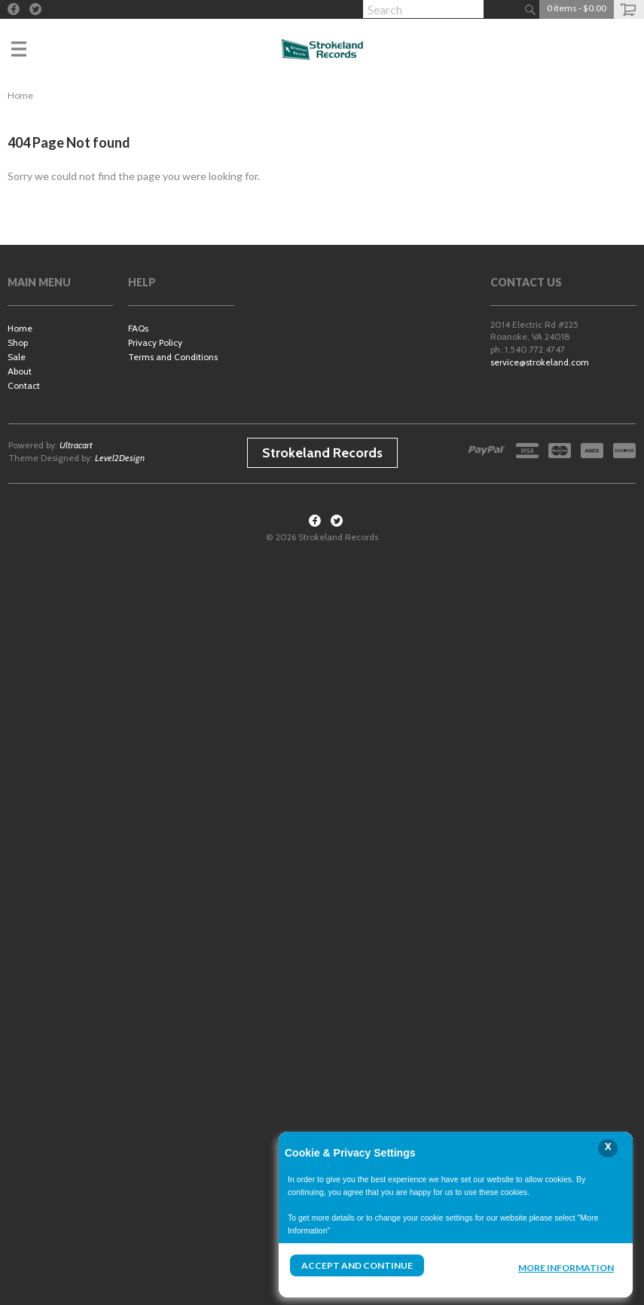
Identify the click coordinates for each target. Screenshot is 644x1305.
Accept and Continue (357, 1265)
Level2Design (120, 457)
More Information (566, 1267)
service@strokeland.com (539, 362)
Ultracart (76, 445)
